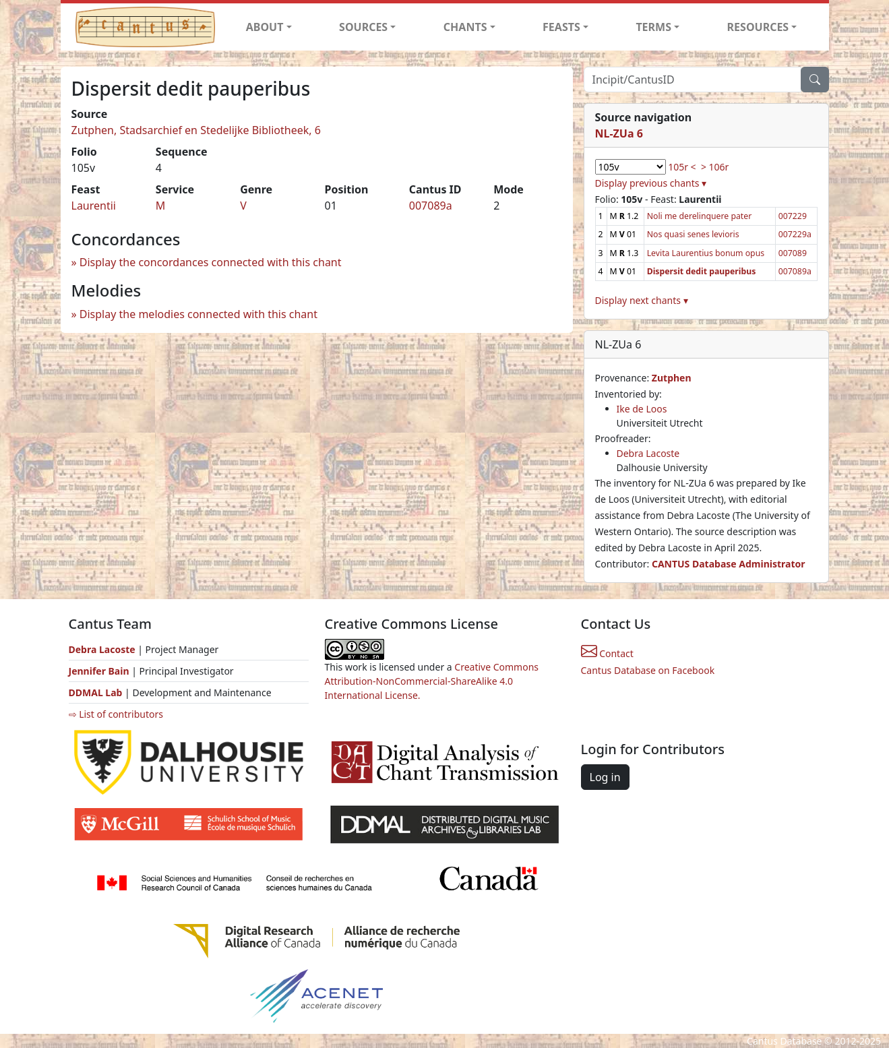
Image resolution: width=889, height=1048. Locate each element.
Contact (607, 653)
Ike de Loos (642, 408)
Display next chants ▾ (641, 300)
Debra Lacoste (648, 453)
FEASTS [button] (561, 27)
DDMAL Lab (96, 692)
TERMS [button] (653, 27)
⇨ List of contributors (116, 714)
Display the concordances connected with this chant (211, 262)
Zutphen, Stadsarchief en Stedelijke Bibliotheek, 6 (196, 130)
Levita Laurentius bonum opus (705, 253)
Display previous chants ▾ (651, 183)
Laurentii (93, 205)
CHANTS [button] (465, 27)
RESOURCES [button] (758, 27)
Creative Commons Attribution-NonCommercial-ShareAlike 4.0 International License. (432, 681)
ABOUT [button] (265, 27)
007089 (792, 253)
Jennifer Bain (100, 671)
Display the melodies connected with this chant (198, 314)
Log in (605, 777)
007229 (792, 216)
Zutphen (672, 377)
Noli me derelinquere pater (699, 216)
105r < (682, 166)
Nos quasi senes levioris (693, 234)
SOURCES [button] (363, 27)
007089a (430, 205)
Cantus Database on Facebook (648, 670)
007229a (794, 234)
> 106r (715, 166)
